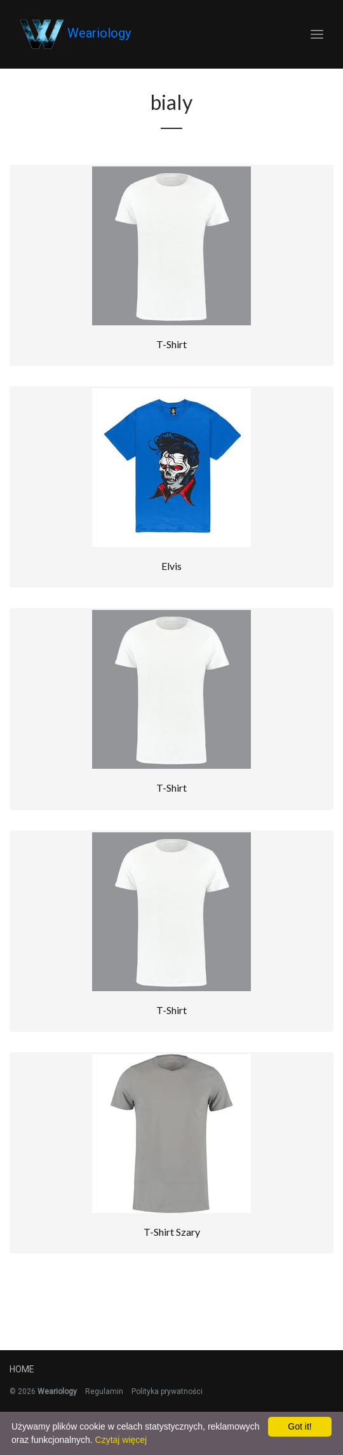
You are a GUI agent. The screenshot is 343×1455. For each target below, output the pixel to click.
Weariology (75, 34)
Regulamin (104, 1391)
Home (22, 1369)
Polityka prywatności (167, 1391)
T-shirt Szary (172, 1232)
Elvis (171, 566)
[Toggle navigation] (317, 34)
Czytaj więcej (121, 1440)
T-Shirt (171, 344)
